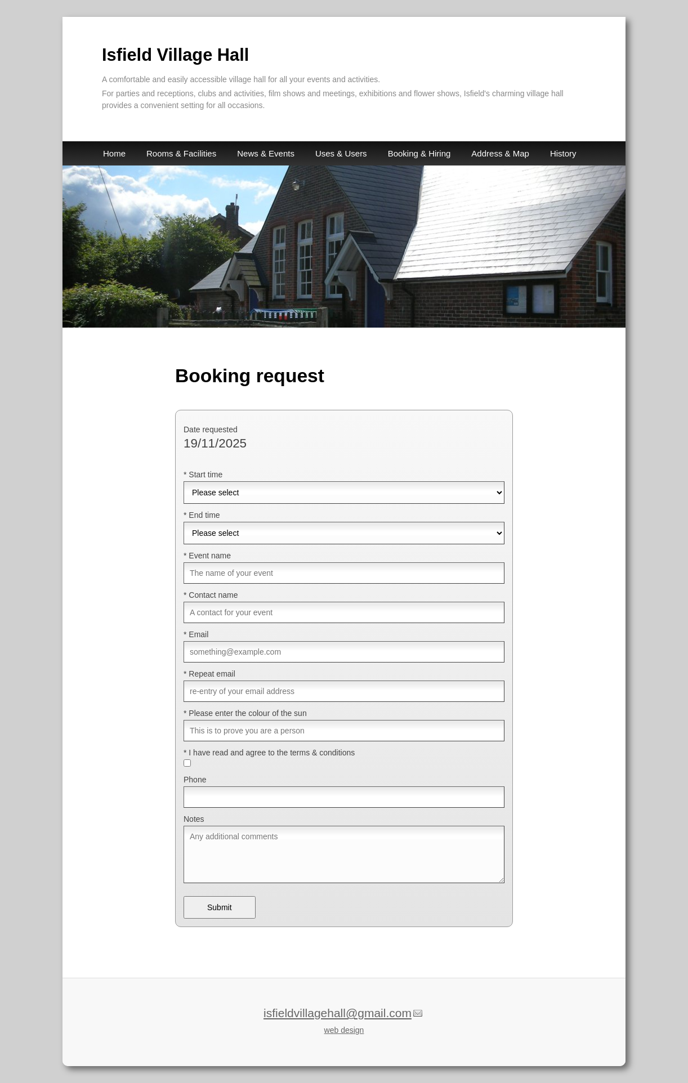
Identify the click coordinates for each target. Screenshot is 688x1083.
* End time (202, 515)
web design (344, 1030)
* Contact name (211, 594)
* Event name (207, 555)
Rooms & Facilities (181, 153)
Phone (195, 779)
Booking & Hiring (419, 153)
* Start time (203, 474)
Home (114, 153)
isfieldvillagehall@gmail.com (337, 1012)
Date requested (211, 429)
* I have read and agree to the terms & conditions (269, 752)
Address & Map (500, 153)
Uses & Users (341, 153)
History (563, 153)
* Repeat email (209, 673)
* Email (196, 634)
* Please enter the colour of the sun (245, 713)
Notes (194, 819)
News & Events (265, 153)
